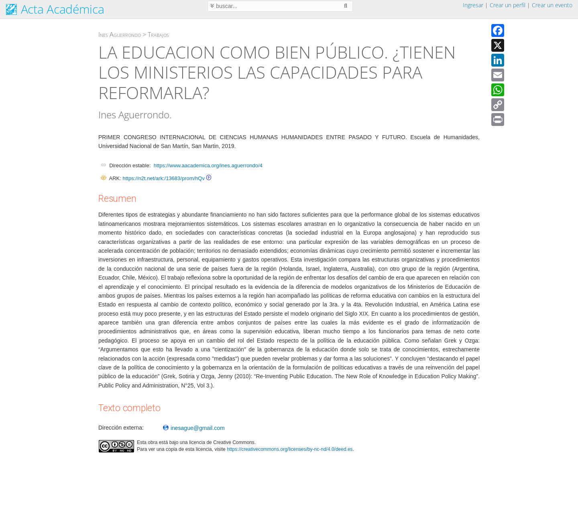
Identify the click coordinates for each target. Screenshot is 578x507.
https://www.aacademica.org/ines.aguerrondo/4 (208, 165)
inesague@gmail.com (194, 428)
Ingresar (473, 5)
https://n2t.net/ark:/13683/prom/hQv (163, 178)
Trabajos (158, 34)
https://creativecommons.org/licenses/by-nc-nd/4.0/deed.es (290, 449)
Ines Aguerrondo (119, 34)
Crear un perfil (507, 5)
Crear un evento (552, 5)
